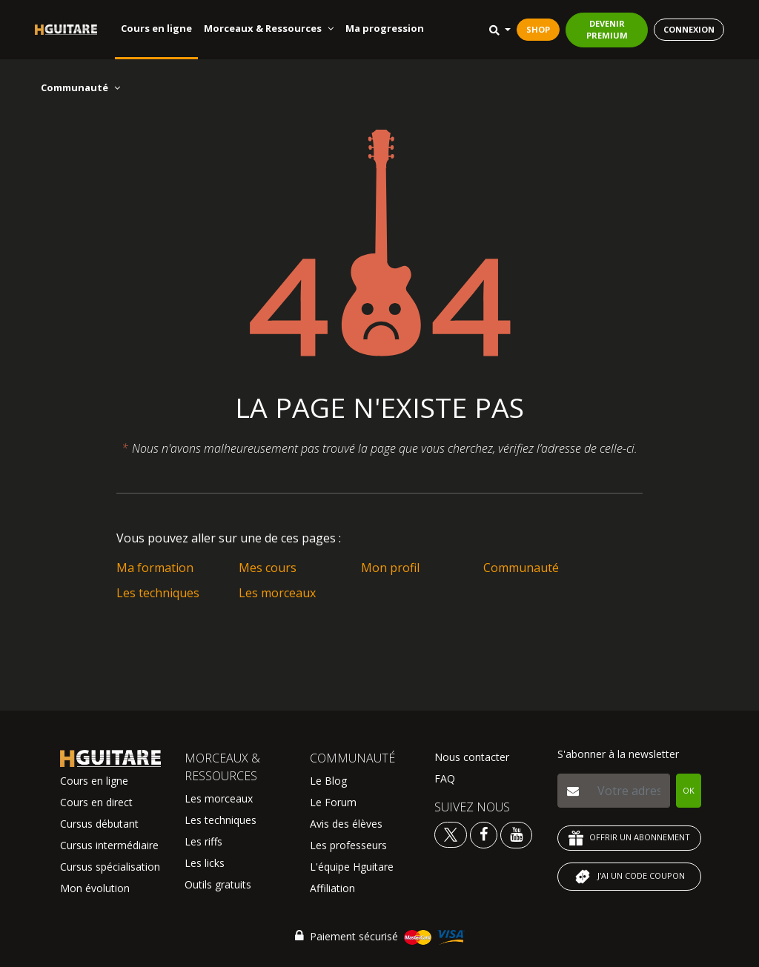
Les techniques (157, 593)
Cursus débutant (99, 824)
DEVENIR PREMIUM (607, 29)
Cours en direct (96, 802)
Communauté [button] (80, 87)
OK (689, 790)
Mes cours (267, 567)
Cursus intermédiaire (109, 845)
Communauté (521, 567)
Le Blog (328, 781)
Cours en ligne (156, 28)
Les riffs (203, 841)
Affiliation (332, 888)
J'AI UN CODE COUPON (629, 876)
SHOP (538, 29)
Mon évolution (95, 888)
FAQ (444, 778)
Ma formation (154, 567)
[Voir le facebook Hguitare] (483, 834)
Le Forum (333, 802)
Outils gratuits (218, 884)
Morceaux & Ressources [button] (269, 28)
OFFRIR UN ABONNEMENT (629, 838)
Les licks (205, 863)
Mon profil (390, 567)
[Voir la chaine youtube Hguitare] (516, 834)
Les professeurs (348, 845)
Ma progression (384, 28)
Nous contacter (471, 757)
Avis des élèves (346, 824)
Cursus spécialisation (110, 867)
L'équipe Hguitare (352, 867)
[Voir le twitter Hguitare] (452, 834)
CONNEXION (689, 29)
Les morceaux (277, 593)
